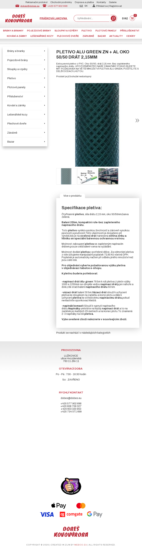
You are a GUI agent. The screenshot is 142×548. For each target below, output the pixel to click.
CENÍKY (130, 36)
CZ (81, 6)
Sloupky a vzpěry (66, 30)
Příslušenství (129, 30)
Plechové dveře (68, 36)
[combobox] (91, 18)
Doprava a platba (84, 2)
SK (86, 6)
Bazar (102, 36)
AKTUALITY (116, 36)
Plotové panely (105, 30)
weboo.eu (80, 545)
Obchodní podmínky (61, 2)
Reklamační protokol (37, 2)
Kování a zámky (17, 36)
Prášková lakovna (54, 18)
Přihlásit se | (101, 6)
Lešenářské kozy (41, 36)
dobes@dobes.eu (29, 6)
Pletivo (86, 30)
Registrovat (115, 6)
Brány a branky (13, 30)
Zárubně (88, 36)
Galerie (112, 2)
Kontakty (101, 2)
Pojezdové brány (39, 30)
